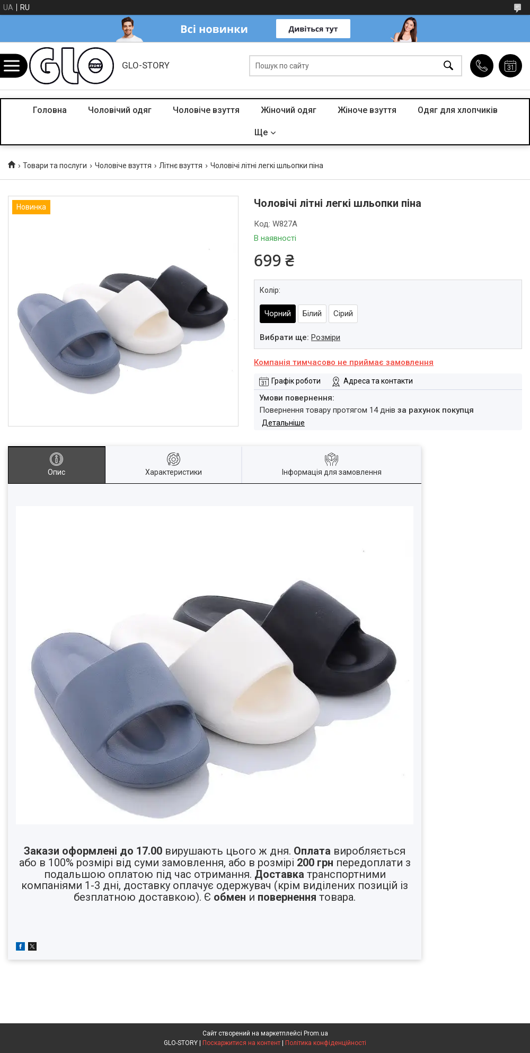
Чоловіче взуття (206, 110)
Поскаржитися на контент (241, 1043)
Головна (50, 110)
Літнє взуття (180, 165)
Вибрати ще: (300, 337)
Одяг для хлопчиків (458, 110)
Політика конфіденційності (325, 1043)
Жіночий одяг (288, 110)
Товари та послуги (55, 165)
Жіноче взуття (367, 110)
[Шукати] (448, 66)
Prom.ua (316, 1033)
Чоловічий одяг (120, 110)
